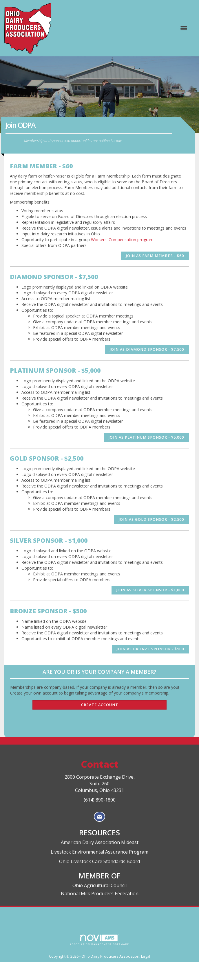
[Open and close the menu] (122, 28)
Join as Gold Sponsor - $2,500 (151, 519)
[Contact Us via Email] (99, 817)
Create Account (99, 704)
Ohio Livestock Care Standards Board (99, 861)
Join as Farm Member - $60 (155, 255)
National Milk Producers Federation (99, 893)
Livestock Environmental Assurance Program (99, 852)
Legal (145, 956)
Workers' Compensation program (122, 239)
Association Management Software (99, 940)
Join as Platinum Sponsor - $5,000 (146, 437)
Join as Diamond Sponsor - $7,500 (147, 349)
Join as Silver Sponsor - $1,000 (150, 590)
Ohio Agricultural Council (99, 885)
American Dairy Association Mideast (99, 842)
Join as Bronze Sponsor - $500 (150, 649)
